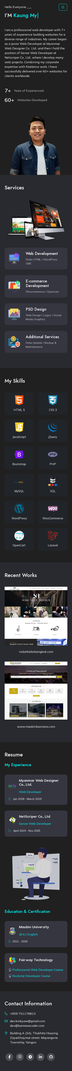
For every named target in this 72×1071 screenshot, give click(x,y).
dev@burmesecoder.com (27, 1026)
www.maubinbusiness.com (36, 726)
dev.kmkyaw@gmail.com (27, 1021)
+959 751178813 (23, 1013)
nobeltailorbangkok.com (36, 652)
